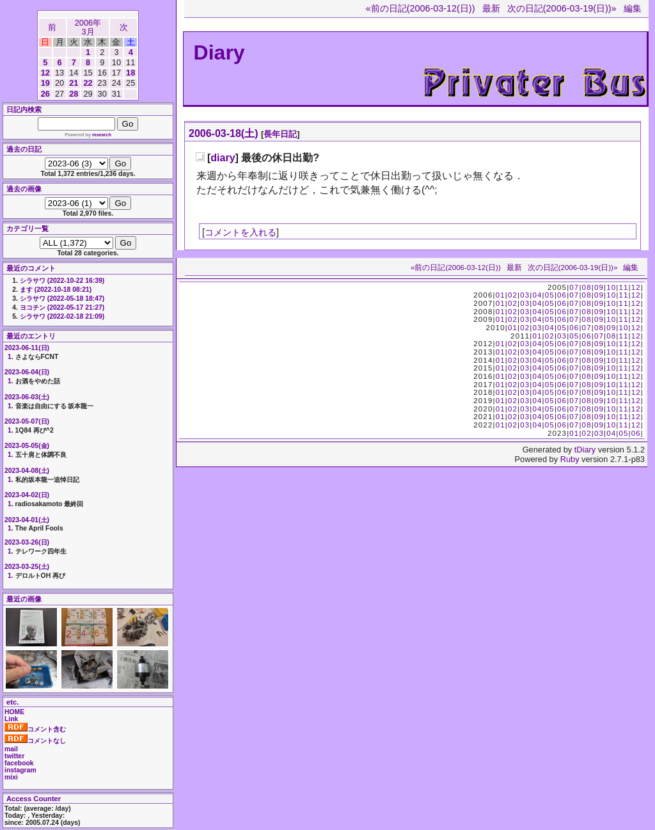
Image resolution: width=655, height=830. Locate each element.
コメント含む (35, 729)
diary (222, 157)
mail (11, 749)
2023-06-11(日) (26, 347)
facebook (19, 763)
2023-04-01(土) (26, 519)
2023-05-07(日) (26, 421)
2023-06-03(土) (26, 397)
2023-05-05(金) (26, 445)
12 (45, 72)
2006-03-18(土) (223, 133)
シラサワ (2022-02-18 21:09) (62, 316)
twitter (14, 756)
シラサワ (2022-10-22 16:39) (62, 280)
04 (537, 295)
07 (574, 287)
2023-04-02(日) (26, 495)
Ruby (570, 459)
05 (550, 295)
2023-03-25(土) (26, 566)
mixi (11, 777)
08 (587, 287)
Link (11, 718)
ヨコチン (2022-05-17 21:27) (62, 307)
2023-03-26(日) (26, 542)
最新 (491, 8)
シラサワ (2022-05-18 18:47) (62, 298)
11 (623, 287)
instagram (20, 770)
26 (45, 94)
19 (45, 83)
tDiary (585, 449)
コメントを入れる (240, 232)
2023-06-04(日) (26, 372)
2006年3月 (88, 27)
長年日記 (280, 134)
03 (525, 295)
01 (500, 295)
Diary (219, 52)
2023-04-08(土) (26, 470)
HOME (14, 711)
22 (87, 83)
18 (130, 72)
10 (611, 287)
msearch (101, 135)
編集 (633, 8)
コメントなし (35, 740)
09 (599, 287)
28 (73, 94)
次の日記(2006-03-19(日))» (562, 8)
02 (512, 295)
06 (562, 295)
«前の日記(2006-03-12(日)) (420, 8)
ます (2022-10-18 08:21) (55, 289)
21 (73, 83)
